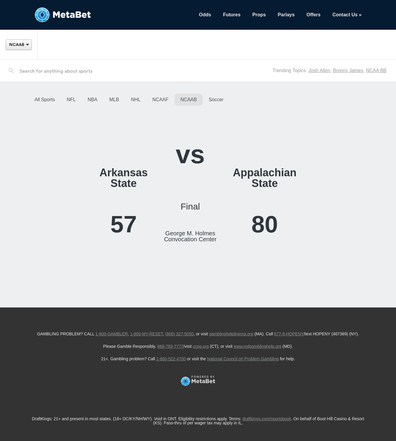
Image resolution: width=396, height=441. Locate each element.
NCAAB (188, 99)
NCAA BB (376, 70)
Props (259, 14)
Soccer (216, 99)
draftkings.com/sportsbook (267, 418)
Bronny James (348, 70)
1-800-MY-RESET (146, 333)
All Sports (44, 99)
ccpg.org (201, 346)
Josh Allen (319, 70)
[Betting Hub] (111, 15)
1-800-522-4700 (171, 358)
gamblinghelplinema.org (231, 333)
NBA (93, 99)
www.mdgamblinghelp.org (257, 346)
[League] (19, 44)
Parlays (286, 14)
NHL (136, 99)
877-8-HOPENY (289, 333)
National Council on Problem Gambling (243, 358)
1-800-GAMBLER (111, 333)
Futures (232, 14)
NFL (71, 99)
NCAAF (161, 99)
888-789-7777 (170, 346)
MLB (114, 99)
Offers (313, 14)
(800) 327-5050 (179, 333)
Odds (205, 14)
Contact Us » (347, 14)
